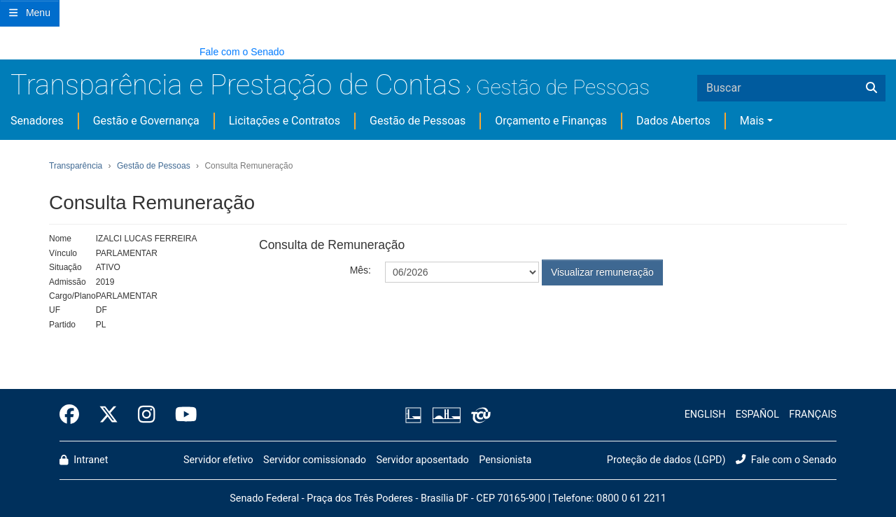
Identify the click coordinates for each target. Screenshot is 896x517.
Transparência (75, 166)
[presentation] (491, 319)
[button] (6, 51)
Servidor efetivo (218, 460)
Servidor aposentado (422, 460)
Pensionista (505, 460)
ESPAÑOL (757, 414)
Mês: (360, 270)
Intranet (83, 460)
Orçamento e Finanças (551, 120)
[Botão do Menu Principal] (29, 13)
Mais (752, 120)
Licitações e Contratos (284, 120)
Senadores (37, 120)
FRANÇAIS (812, 414)
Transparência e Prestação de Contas (235, 85)
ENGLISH (705, 414)
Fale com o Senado (242, 51)
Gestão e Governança (146, 120)
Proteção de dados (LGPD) (666, 460)
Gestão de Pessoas (563, 87)
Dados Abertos (673, 120)
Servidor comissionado (314, 460)
